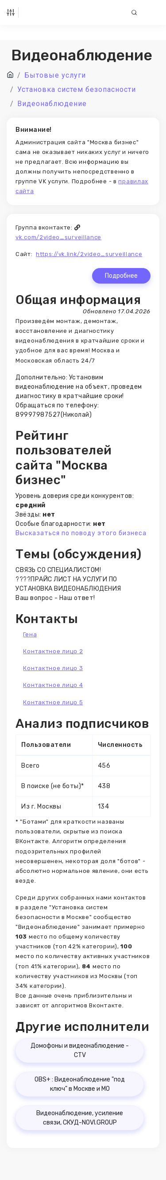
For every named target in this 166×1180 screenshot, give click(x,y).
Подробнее (121, 276)
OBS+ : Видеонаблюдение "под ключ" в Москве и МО (80, 1084)
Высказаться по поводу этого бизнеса (81, 533)
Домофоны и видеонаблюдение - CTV (80, 1050)
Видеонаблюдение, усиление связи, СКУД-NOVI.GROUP (79, 1117)
